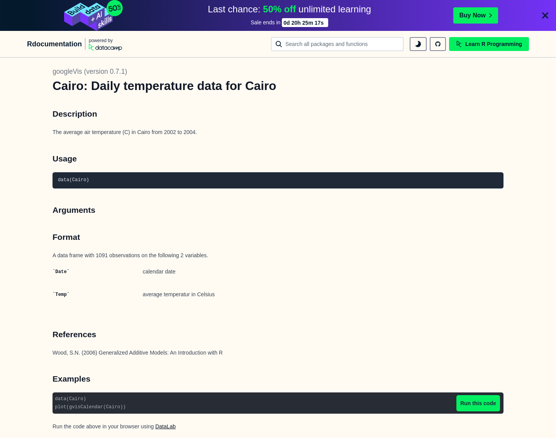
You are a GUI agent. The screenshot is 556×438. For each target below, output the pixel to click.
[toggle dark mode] (418, 44)
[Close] (545, 15)
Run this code (478, 403)
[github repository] (438, 44)
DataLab (165, 426)
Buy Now (475, 15)
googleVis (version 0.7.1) (90, 71)
